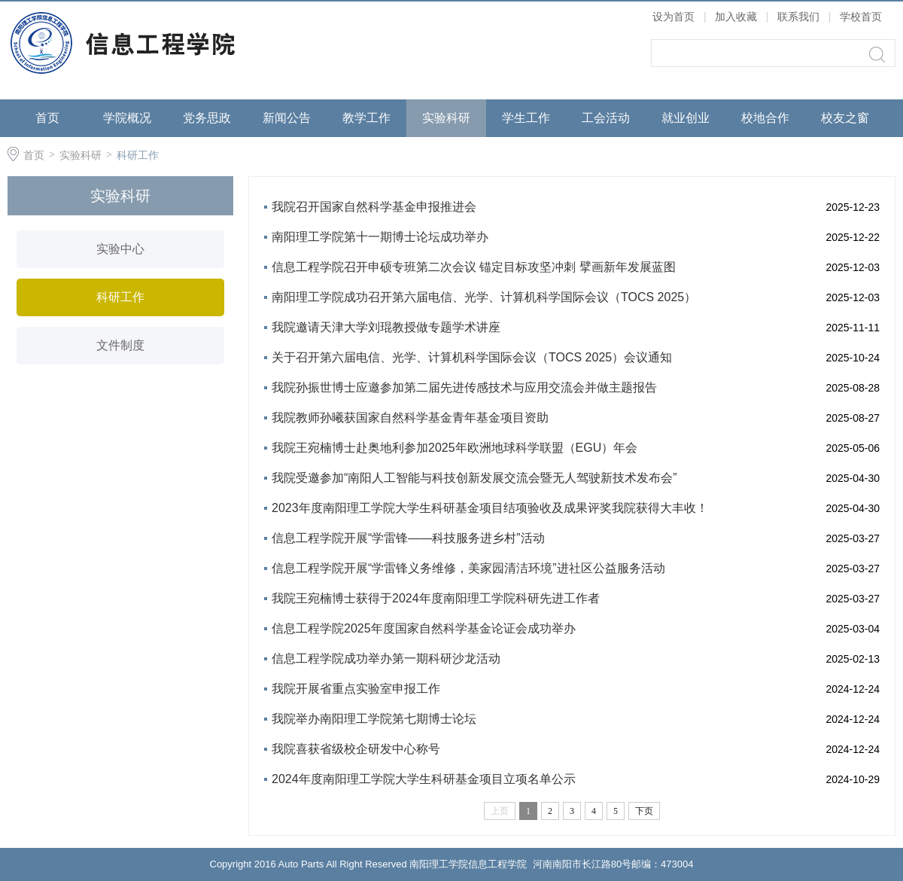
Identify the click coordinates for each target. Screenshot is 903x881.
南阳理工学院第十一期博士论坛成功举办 (380, 236)
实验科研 (446, 117)
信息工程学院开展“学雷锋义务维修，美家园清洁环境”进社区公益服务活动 (468, 568)
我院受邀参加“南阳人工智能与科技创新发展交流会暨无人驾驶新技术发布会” (474, 477)
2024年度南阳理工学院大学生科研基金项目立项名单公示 (424, 779)
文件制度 (120, 345)
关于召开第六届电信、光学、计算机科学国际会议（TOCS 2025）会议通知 (472, 357)
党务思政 (207, 117)
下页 (644, 811)
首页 (47, 117)
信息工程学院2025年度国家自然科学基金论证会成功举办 (424, 628)
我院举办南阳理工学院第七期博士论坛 (374, 718)
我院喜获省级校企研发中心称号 (356, 748)
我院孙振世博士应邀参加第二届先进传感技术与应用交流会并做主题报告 (464, 387)
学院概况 (127, 117)
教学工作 (366, 117)
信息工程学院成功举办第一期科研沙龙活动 (386, 658)
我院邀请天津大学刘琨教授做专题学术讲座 (386, 327)
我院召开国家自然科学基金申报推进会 (374, 206)
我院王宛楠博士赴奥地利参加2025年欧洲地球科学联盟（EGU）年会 (454, 447)
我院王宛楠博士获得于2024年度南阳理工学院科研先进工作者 (436, 598)
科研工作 (138, 155)
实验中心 (120, 248)
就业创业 (685, 117)
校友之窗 (845, 117)
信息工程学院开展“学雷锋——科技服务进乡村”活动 (408, 538)
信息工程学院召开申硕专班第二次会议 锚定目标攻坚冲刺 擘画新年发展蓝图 (474, 267)
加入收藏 (736, 17)
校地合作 (765, 117)
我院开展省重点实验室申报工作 (356, 688)
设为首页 (673, 17)
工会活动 (606, 117)
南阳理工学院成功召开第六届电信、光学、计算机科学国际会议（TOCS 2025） (484, 297)
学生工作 (526, 117)
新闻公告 (287, 117)
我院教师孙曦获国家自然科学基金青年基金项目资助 (410, 417)
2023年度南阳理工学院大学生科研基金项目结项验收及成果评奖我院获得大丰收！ (490, 507)
